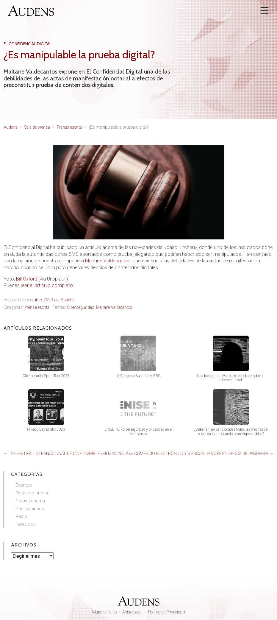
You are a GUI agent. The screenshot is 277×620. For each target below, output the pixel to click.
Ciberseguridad (80, 307)
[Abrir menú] (264, 10)
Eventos (24, 485)
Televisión (26, 524)
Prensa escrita (36, 307)
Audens (68, 299)
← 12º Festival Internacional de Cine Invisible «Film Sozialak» (68, 453)
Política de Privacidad (166, 612)
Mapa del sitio (104, 612)
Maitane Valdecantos (108, 261)
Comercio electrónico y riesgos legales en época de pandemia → (203, 453)
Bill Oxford (26, 279)
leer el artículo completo (47, 285)
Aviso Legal (132, 612)
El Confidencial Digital (27, 43)
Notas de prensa (32, 493)
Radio (21, 516)
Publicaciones (30, 508)
